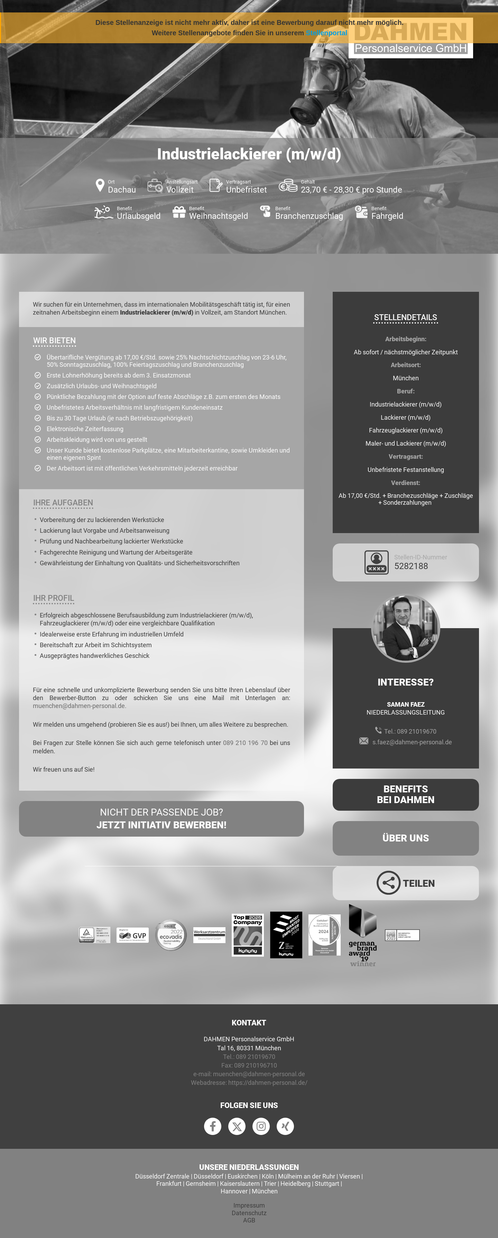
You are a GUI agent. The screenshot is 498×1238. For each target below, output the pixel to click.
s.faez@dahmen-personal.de (412, 742)
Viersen (349, 1176)
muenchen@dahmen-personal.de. (80, 705)
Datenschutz (249, 1213)
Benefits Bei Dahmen (406, 794)
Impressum (249, 1205)
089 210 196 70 (245, 742)
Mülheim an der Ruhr (306, 1176)
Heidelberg (295, 1183)
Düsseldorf (208, 1176)
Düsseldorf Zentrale (162, 1176)
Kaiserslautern (240, 1183)
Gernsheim (201, 1183)
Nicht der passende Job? (161, 819)
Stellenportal (327, 33)
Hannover (234, 1191)
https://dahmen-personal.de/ (267, 1082)
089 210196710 (255, 1065)
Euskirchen (243, 1176)
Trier (270, 1183)
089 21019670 (416, 731)
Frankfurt (169, 1183)
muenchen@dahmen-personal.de (259, 1074)
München (265, 1191)
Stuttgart (327, 1183)
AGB (249, 1220)
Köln (268, 1176)
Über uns (405, 838)
